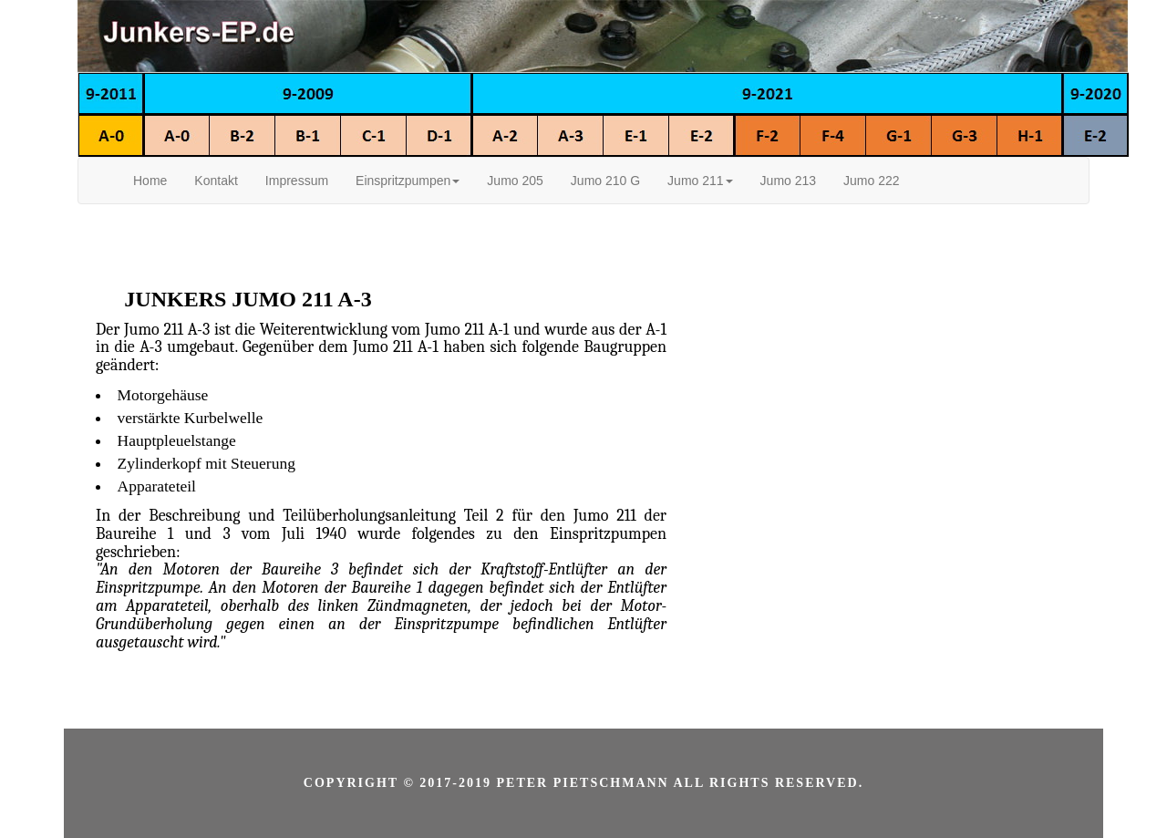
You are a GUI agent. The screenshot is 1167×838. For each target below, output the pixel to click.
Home (150, 180)
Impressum (296, 180)
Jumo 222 (871, 180)
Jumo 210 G (605, 180)
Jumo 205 (514, 180)
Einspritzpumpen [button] (408, 180)
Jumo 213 (788, 180)
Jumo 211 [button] (699, 180)
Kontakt (215, 180)
